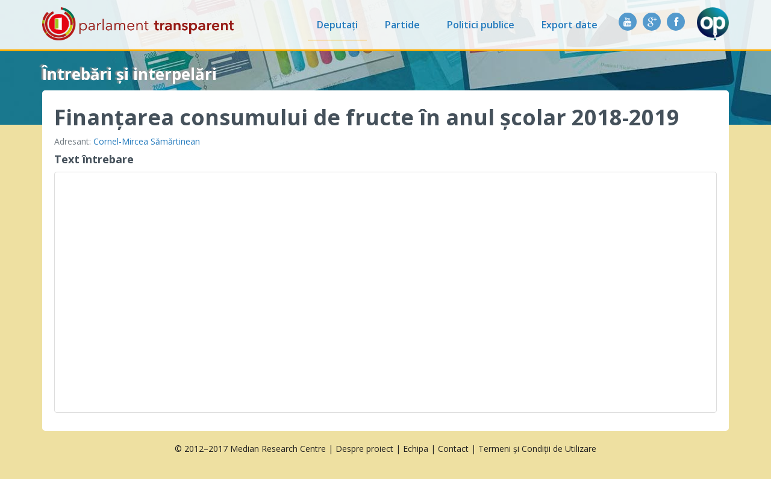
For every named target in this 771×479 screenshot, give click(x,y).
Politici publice (480, 24)
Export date (570, 24)
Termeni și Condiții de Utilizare (537, 448)
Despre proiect (364, 448)
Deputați (337, 24)
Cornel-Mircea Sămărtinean (146, 141)
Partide (402, 24)
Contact (453, 448)
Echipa (415, 448)
